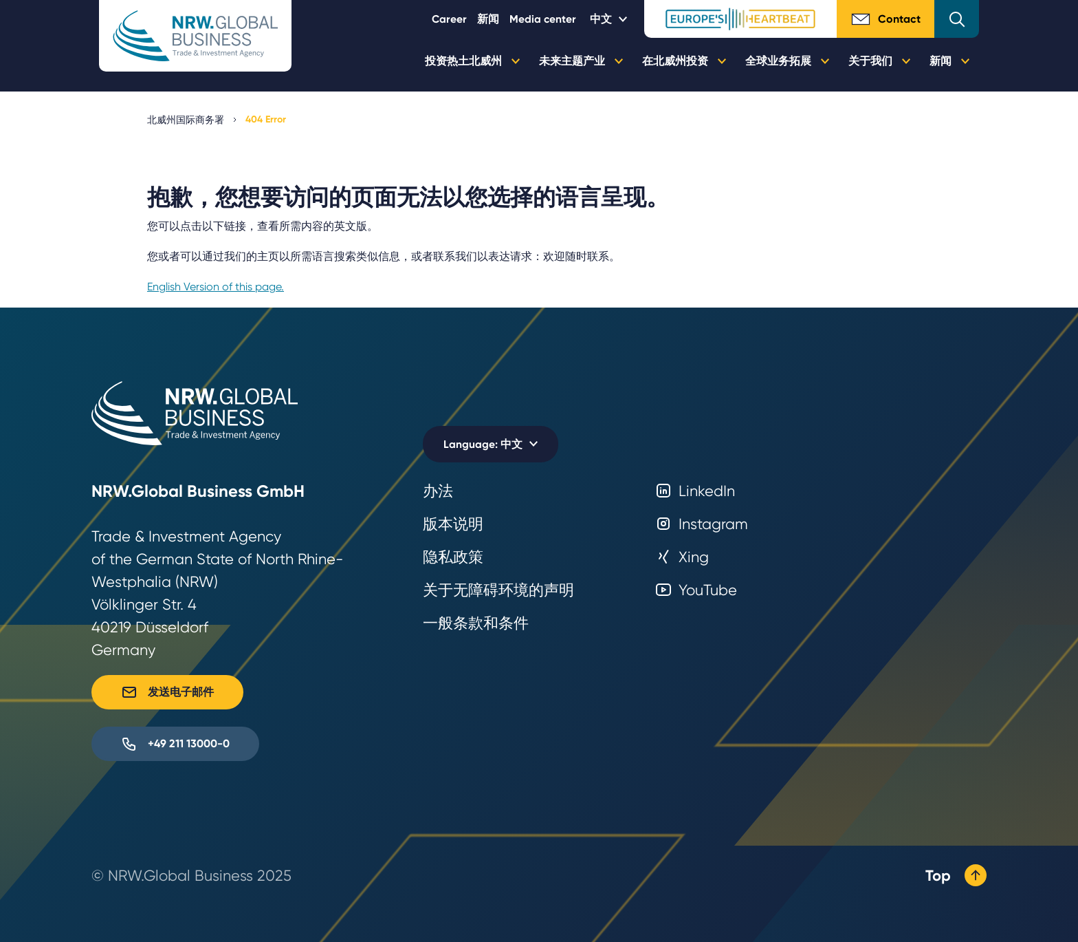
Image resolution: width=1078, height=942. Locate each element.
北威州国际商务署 (185, 119)
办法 (438, 491)
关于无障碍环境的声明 (498, 590)
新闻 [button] (949, 61)
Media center (542, 18)
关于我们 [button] (879, 61)
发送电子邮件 (167, 692)
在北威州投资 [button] (684, 61)
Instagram (701, 524)
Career (449, 18)
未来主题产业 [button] (581, 61)
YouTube (696, 590)
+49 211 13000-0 (175, 744)
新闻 (488, 18)
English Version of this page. (215, 286)
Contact (885, 19)
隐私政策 (453, 557)
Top (956, 875)
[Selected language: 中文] (610, 19)
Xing (682, 557)
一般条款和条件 (476, 623)
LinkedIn (695, 491)
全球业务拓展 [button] (787, 61)
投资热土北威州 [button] (472, 61)
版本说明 (453, 524)
